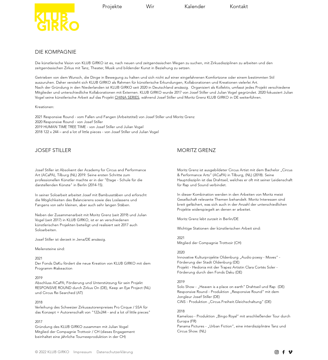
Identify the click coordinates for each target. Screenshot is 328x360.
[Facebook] (283, 352)
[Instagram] (276, 352)
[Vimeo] (290, 352)
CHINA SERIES (127, 97)
